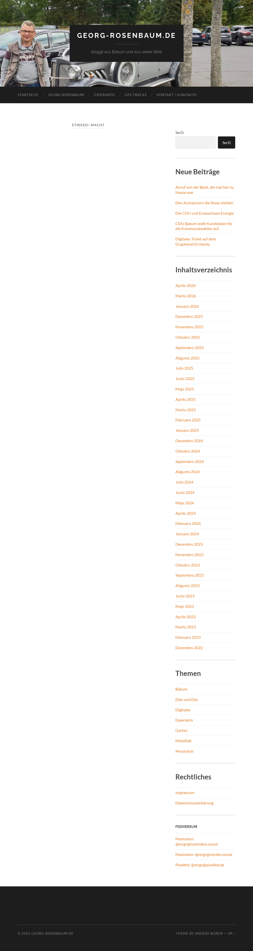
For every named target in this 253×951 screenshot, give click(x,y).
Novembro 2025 (189, 326)
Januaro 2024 (187, 533)
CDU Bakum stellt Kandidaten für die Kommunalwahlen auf (203, 226)
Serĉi (179, 132)
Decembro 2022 (189, 647)
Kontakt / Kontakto (177, 95)
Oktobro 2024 (187, 451)
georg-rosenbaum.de (126, 35)
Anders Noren (209, 933)
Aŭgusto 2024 (187, 471)
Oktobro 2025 (187, 337)
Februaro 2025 (188, 419)
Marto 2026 (185, 295)
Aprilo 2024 (185, 513)
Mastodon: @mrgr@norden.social (203, 854)
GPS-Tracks (136, 95)
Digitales (182, 709)
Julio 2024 (184, 482)
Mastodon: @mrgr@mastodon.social (196, 841)
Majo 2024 (184, 502)
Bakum (181, 689)
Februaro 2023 (188, 637)
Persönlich (184, 751)
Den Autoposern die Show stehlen (204, 202)
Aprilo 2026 (185, 285)
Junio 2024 (184, 492)
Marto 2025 (185, 409)
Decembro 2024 (189, 440)
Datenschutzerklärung (194, 802)
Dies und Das (186, 699)
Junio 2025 (184, 378)
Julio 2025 (184, 368)
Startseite (28, 95)
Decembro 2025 (189, 316)
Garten (181, 730)
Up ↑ (231, 933)
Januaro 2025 (187, 430)
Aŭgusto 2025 (187, 358)
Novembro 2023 (189, 554)
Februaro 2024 (188, 523)
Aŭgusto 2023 (187, 585)
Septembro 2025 (189, 347)
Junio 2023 (184, 595)
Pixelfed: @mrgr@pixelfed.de (199, 864)
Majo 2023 (184, 606)
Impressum (184, 792)
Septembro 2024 (189, 461)
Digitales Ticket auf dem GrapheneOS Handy (195, 241)
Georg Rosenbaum (66, 95)
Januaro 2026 (187, 306)
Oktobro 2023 (187, 565)
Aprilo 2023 (185, 616)
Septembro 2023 (189, 575)
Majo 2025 (184, 388)
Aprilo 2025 (185, 399)
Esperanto (104, 95)
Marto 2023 (185, 626)
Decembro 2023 (189, 544)
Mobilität (183, 740)
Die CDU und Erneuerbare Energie (204, 213)
